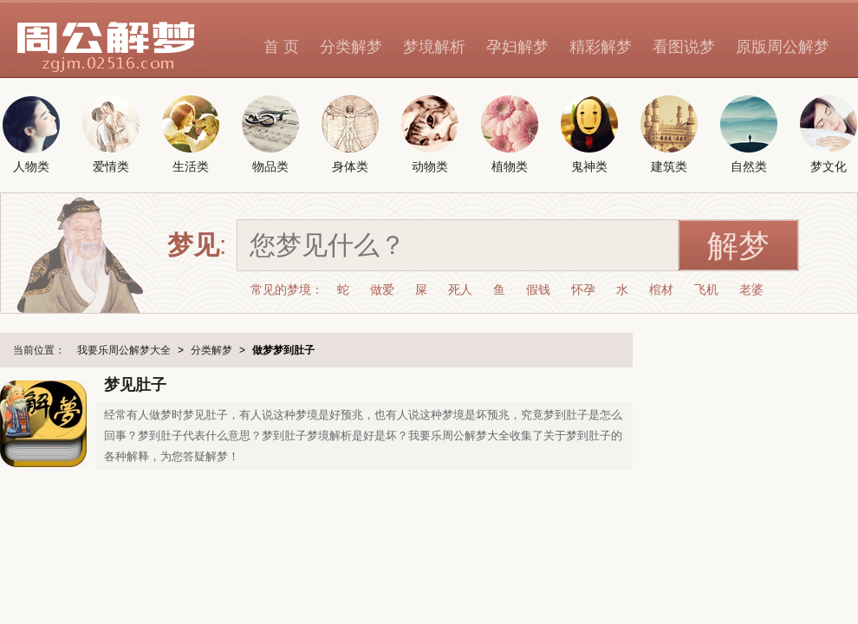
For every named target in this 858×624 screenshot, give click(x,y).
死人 (460, 289)
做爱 (382, 289)
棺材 (661, 289)
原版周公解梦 (782, 46)
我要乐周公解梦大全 (124, 350)
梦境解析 (434, 46)
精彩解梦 (600, 46)
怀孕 (583, 289)
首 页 (281, 46)
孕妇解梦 (517, 46)
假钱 (538, 289)
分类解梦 (351, 46)
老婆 (751, 289)
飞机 (706, 289)
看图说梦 (684, 46)
